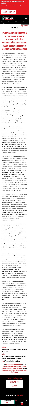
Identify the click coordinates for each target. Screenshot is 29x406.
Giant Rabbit (20, 395)
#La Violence (5, 352)
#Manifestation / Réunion (14, 359)
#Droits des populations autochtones (12, 356)
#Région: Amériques (14, 361)
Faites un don (11, 22)
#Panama (6, 361)
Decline (12, 12)
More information (5, 9)
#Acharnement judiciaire (8, 350)
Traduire (25, 26)
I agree (4, 12)
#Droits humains (7, 366)
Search (24, 22)
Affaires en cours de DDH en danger (22, 401)
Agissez (14, 386)
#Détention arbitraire (21, 350)
